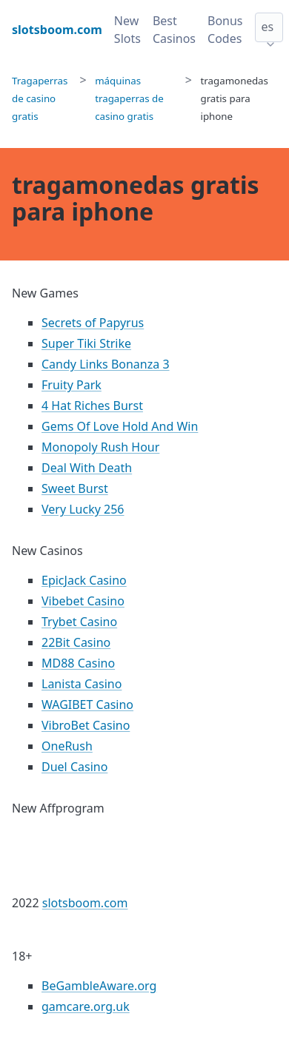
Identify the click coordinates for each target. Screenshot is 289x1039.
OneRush (67, 746)
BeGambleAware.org (98, 986)
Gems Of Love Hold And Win (119, 426)
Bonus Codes (225, 30)
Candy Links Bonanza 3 (105, 364)
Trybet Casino (79, 621)
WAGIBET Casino (87, 704)
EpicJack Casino (84, 580)
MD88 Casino (78, 663)
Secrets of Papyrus (92, 323)
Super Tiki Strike (86, 343)
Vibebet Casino (82, 601)
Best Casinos (174, 30)
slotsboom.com (85, 903)
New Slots (127, 30)
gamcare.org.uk (85, 1006)
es (268, 27)
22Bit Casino (75, 642)
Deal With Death (86, 468)
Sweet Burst (74, 488)
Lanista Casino (81, 684)
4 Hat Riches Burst (92, 405)
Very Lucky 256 (82, 509)
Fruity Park (71, 385)
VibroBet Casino (85, 725)
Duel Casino (74, 767)
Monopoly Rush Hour (100, 447)
